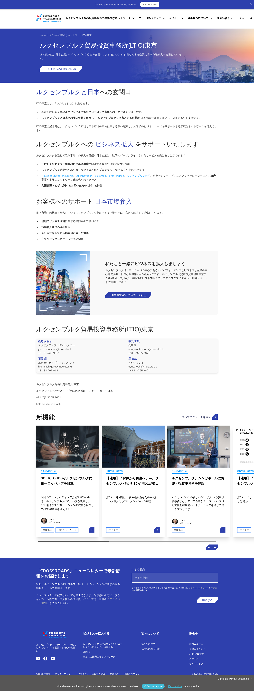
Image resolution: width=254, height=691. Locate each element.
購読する (207, 600)
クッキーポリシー (64, 673)
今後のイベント (197, 648)
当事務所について (198, 18)
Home (43, 35)
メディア (193, 658)
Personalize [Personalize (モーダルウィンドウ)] (175, 686)
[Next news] (215, 547)
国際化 (86, 651)
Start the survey (150, 4)
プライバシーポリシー (198, 587)
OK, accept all (153, 686)
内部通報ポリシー (133, 673)
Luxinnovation (84, 175)
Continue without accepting (234, 678)
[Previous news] (209, 547)
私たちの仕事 (148, 643)
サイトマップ (196, 663)
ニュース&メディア (150, 18)
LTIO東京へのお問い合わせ (60, 69)
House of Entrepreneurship (57, 175)
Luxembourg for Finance (109, 175)
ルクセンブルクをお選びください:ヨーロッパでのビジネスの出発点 (102, 645)
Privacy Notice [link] (191, 686)
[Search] (251, 18)
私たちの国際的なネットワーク (64, 35)
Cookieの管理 (43, 673)
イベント (174, 18)
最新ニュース (196, 643)
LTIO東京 (113, 530)
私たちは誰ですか (150, 648)
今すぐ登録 (138, 569)
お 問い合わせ (224, 18)
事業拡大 (47, 530)
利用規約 (114, 673)
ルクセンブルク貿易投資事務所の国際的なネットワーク (98, 18)
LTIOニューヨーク (67, 530)
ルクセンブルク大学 (138, 175)
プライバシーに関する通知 (91, 673)
